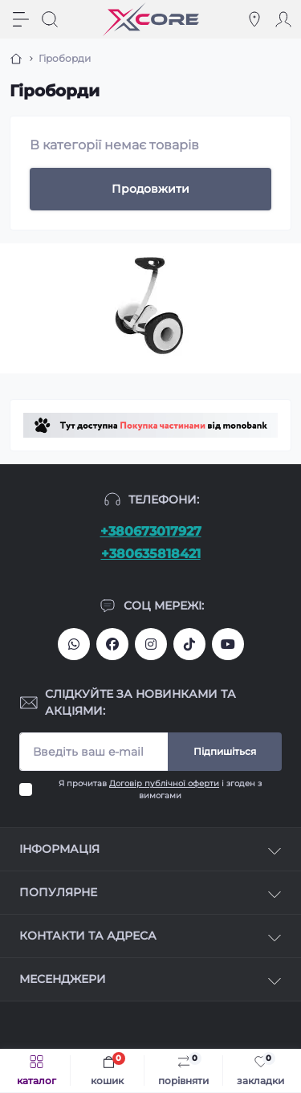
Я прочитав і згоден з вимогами (160, 789)
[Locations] (254, 19)
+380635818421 (151, 553)
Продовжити (150, 188)
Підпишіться (224, 751)
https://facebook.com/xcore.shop (112, 644)
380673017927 (73, 644)
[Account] (283, 19)
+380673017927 (150, 531)
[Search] (50, 19)
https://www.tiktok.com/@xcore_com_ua (189, 644)
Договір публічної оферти (164, 783)
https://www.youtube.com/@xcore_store (228, 644)
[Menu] (21, 19)
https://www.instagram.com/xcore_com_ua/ (151, 644)
